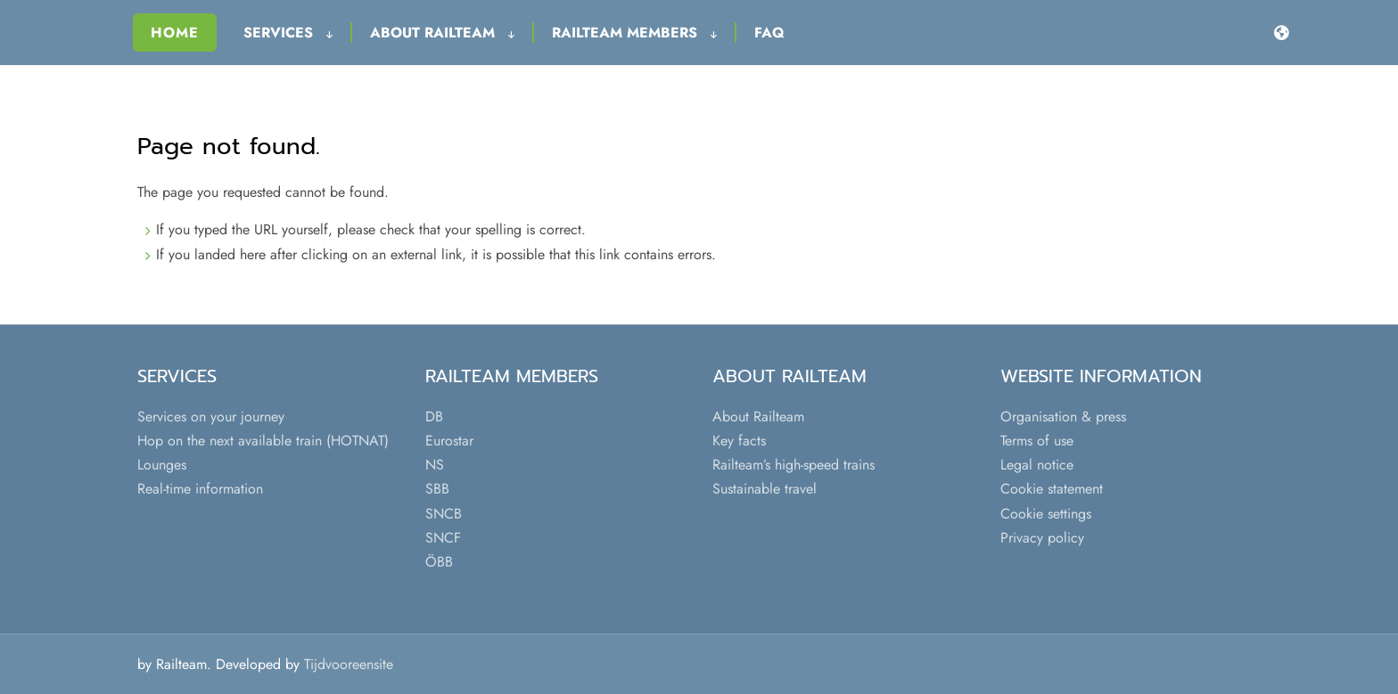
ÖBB (439, 561)
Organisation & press (1063, 416)
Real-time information (200, 488)
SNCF (443, 537)
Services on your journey (210, 416)
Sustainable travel (764, 488)
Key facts (739, 440)
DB (434, 416)
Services (288, 32)
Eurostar (449, 440)
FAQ (769, 32)
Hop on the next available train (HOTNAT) (263, 440)
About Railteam (442, 32)
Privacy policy (1042, 537)
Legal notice (1036, 464)
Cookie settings (1045, 513)
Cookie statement (1051, 488)
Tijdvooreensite (348, 664)
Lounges (161, 464)
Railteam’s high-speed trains (793, 464)
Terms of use (1036, 440)
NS (434, 464)
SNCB (443, 513)
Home (175, 32)
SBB (437, 488)
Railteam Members (634, 32)
